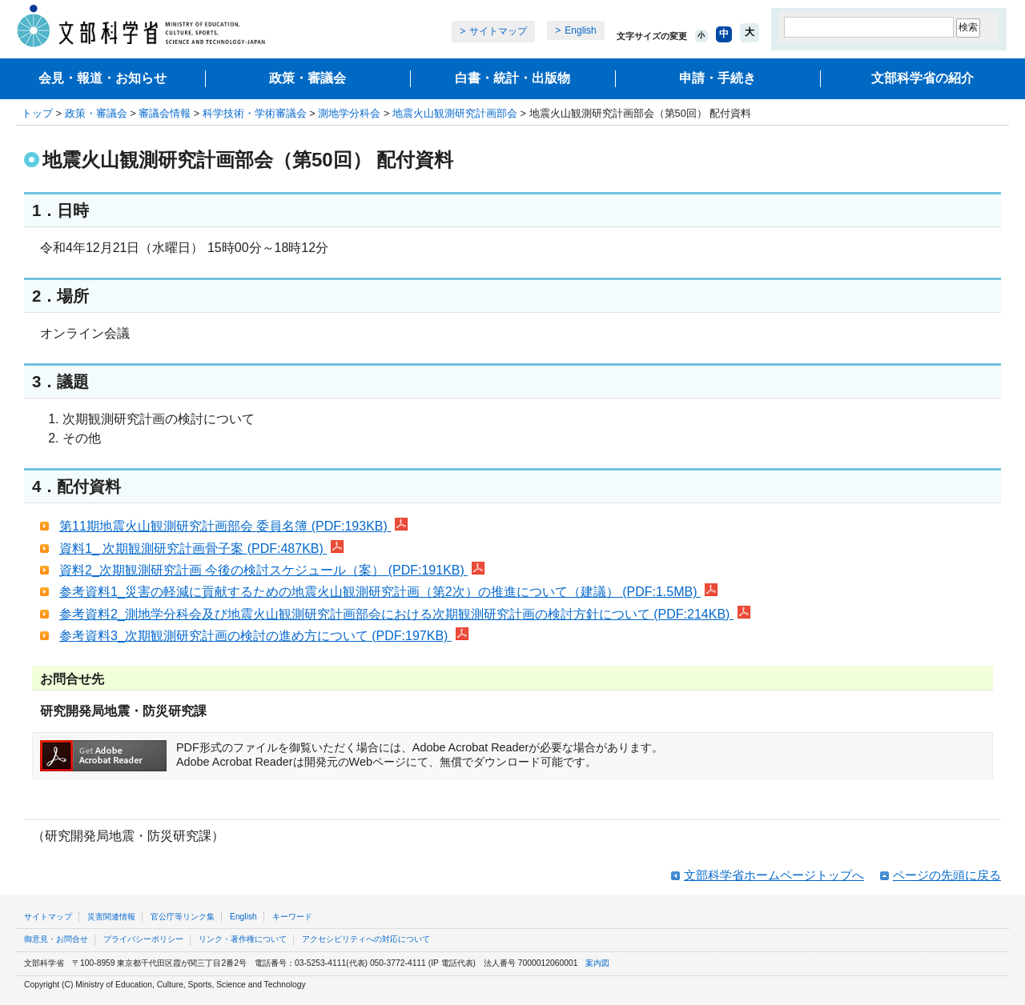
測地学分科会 (349, 113)
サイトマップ (498, 31)
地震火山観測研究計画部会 (454, 113)
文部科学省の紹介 (922, 78)
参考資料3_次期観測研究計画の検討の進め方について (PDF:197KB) (263, 636)
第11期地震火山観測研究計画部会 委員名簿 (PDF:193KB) (233, 526)
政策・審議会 (307, 78)
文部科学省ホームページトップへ (774, 875)
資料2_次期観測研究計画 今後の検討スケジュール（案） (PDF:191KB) (271, 570)
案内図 (597, 963)
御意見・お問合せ (56, 939)
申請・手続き (717, 78)
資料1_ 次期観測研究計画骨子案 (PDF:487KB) (201, 548)
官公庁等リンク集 (183, 916)
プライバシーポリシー (143, 939)
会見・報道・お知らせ (102, 78)
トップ (37, 113)
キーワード (292, 916)
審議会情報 (165, 113)
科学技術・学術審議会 (255, 113)
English (580, 30)
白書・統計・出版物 (512, 78)
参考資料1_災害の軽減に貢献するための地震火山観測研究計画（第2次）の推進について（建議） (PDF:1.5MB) (388, 592)
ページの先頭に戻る (947, 875)
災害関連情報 (111, 916)
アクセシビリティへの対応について (366, 939)
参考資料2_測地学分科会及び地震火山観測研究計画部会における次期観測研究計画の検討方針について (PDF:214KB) (404, 614)
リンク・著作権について (243, 939)
